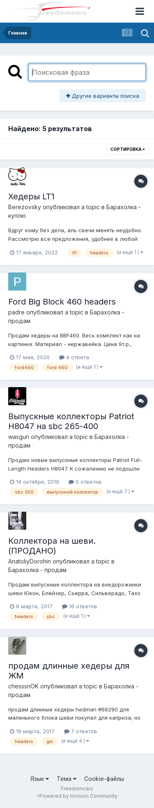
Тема (66, 778)
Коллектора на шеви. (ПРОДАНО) (52, 546)
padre (16, 312)
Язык (39, 778)
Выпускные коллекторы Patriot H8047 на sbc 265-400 (71, 421)
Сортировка (127, 149)
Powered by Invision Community (78, 796)
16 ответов (79, 606)
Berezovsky (24, 206)
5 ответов (85, 481)
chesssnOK (23, 686)
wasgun (18, 436)
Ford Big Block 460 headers (62, 302)
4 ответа (74, 357)
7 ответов (80, 731)
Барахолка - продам (37, 569)
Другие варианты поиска (102, 95)
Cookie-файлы (104, 778)
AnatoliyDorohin (29, 561)
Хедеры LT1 (31, 196)
